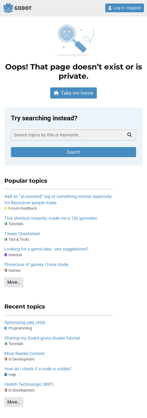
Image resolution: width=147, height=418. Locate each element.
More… (13, 282)
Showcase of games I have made (36, 264)
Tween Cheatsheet (22, 233)
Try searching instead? (44, 118)
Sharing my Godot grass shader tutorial (42, 338)
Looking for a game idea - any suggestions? (46, 249)
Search (73, 152)
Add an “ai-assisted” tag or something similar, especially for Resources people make (58, 199)
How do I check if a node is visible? (37, 368)
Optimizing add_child (24, 322)
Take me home (74, 93)
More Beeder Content (24, 353)
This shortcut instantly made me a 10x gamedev (50, 218)
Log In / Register (124, 8)
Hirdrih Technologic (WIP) (28, 384)
